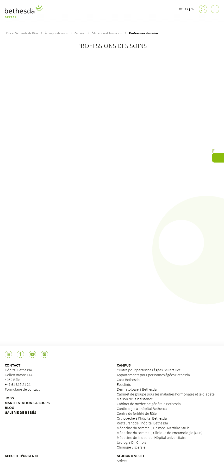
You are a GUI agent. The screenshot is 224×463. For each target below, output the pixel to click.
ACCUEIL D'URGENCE (22, 455)
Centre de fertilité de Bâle (137, 413)
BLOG (9, 407)
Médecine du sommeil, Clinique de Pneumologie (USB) (159, 432)
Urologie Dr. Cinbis (131, 442)
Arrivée (122, 460)
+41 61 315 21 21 (18, 384)
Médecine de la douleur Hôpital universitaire (151, 437)
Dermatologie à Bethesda (137, 389)
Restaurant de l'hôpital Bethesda (142, 423)
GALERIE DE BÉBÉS (20, 412)
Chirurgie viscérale (131, 447)
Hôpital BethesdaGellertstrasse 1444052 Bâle (18, 375)
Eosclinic (124, 384)
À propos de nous (56, 33)
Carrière (80, 33)
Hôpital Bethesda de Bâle (21, 33)
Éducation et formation (107, 33)
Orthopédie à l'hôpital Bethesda (142, 418)
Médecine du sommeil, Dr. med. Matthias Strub (153, 427)
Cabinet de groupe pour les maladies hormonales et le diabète (166, 394)
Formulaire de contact (22, 389)
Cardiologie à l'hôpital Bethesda (142, 408)
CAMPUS (124, 365)
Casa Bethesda (128, 379)
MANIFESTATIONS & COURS (27, 402)
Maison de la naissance (135, 398)
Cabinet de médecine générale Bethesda (149, 403)
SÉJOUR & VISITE (131, 455)
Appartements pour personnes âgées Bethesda (153, 374)
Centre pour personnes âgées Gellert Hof (148, 370)
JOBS (9, 397)
